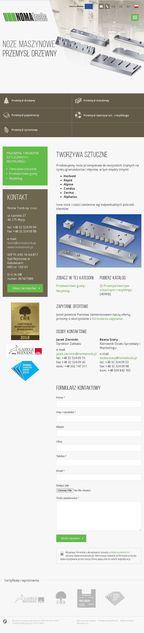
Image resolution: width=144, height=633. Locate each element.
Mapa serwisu (127, 620)
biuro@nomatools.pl (21, 243)
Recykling (63, 291)
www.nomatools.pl (20, 247)
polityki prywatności (119, 552)
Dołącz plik (62, 485)
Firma (60, 397)
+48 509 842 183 (119, 370)
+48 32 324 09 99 (24, 227)
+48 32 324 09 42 (73, 362)
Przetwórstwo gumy (70, 286)
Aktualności (82, 623)
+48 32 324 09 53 (117, 362)
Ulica (59, 441)
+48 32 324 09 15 (73, 358)
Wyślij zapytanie (70, 538)
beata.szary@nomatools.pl (118, 358)
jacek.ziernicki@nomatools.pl (76, 354)
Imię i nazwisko (66, 412)
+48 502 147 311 (75, 366)
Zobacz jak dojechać (24, 288)
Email (60, 470)
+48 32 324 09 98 (117, 366)
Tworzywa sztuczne (23, 169)
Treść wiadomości (67, 498)
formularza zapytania (107, 319)
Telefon (61, 456)
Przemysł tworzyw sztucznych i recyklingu (116, 288)
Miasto (60, 426)
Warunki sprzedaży (86, 620)
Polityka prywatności (108, 620)
